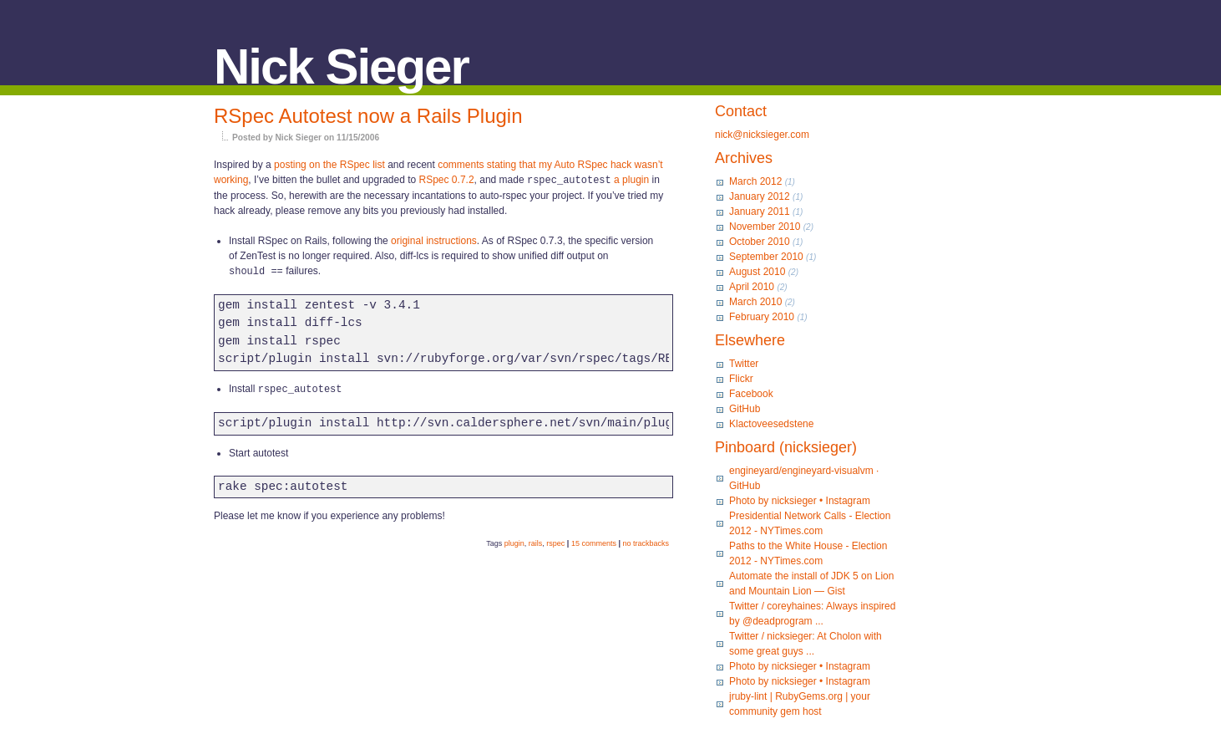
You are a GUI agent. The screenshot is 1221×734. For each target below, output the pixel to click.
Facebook (751, 394)
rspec (555, 541)
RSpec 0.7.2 (446, 180)
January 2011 (759, 211)
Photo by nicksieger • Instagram (799, 501)
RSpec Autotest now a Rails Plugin (368, 115)
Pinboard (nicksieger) (786, 447)
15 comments (593, 541)
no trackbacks (645, 541)
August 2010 (757, 272)
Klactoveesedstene (771, 424)
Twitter (743, 364)
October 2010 (759, 241)
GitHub (744, 409)
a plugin (631, 180)
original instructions (434, 240)
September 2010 (766, 257)
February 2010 (761, 317)
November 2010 (764, 226)
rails (536, 541)
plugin (514, 541)
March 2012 (755, 181)
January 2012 (759, 196)
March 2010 (755, 302)
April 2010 (751, 287)
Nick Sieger (341, 66)
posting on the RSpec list (329, 165)
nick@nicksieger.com (762, 134)
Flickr (741, 379)
